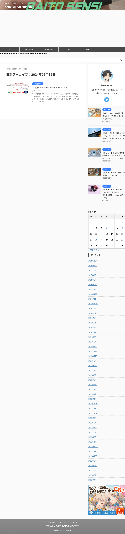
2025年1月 (92, 289)
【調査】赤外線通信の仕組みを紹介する (50, 87)
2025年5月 (92, 270)
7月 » (96, 250)
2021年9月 (92, 461)
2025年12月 (93, 261)
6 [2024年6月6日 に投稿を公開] (106, 228)
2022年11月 (93, 408)
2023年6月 (92, 375)
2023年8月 (92, 365)
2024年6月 (92, 322)
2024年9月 (92, 308)
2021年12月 (93, 446)
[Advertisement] (62, 28)
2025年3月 (92, 280)
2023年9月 (92, 361)
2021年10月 (93, 456)
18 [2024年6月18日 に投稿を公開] (96, 239)
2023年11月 (93, 356)
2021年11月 (93, 451)
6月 (20, 69)
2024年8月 (92, 313)
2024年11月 (93, 299)
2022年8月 (92, 423)
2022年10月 (93, 413)
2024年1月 (92, 346)
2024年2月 (92, 342)
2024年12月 (93, 294)
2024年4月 (92, 332)
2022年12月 (93, 403)
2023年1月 (92, 399)
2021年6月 (92, 470)
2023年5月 (92, 380)
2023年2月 (92, 394)
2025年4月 (92, 275)
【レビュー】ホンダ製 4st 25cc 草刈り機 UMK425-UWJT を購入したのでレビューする (113, 193)
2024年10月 (93, 303)
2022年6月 (92, 432)
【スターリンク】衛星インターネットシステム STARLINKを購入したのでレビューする (113, 136)
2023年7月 (92, 370)
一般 (68, 49)
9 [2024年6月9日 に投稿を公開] (122, 228)
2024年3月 (92, 337)
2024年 (14, 69)
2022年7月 (92, 427)
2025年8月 (92, 265)
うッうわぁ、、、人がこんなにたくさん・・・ (62, 522)
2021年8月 (92, 465)
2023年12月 (93, 351)
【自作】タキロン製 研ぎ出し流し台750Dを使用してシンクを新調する (113, 116)
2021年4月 (92, 480)
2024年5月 (92, 327)
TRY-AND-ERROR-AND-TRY (16, 6)
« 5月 (90, 250)
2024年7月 (92, 318)
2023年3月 (92, 389)
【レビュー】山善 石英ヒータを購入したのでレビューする (113, 174)
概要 (87, 49)
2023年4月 (92, 384)
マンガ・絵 (49, 49)
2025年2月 (92, 284)
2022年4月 (92, 437)
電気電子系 (29, 49)
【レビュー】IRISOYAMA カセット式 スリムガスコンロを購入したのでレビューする (113, 155)
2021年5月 (92, 475)
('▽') (9, 49)
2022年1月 (92, 442)
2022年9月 (92, 418)
